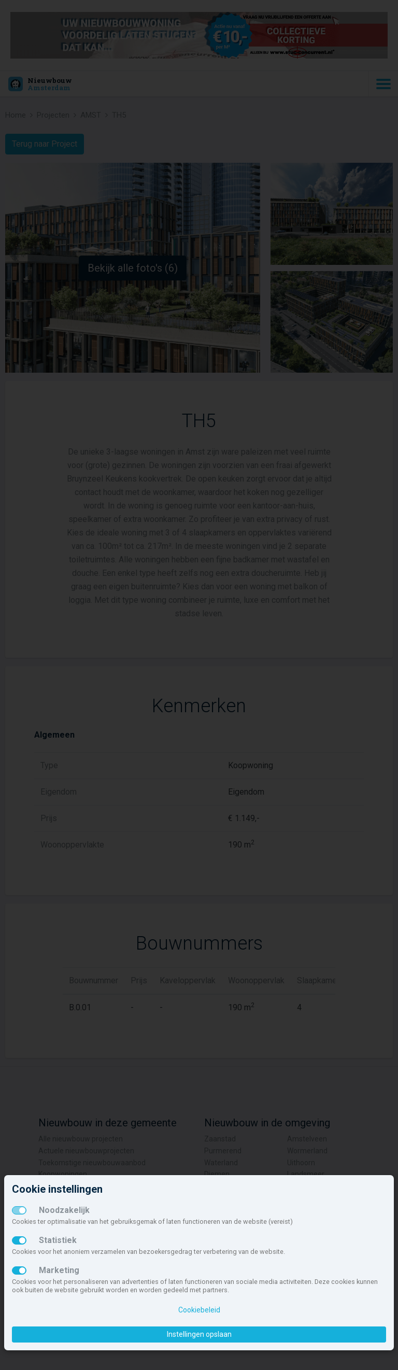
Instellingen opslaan (199, 1334)
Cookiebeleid (199, 1310)
